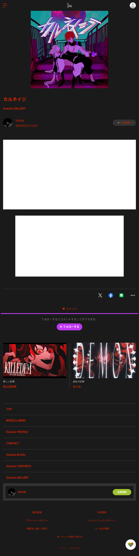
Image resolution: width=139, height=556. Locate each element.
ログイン (133, 5)
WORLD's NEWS (16, 420)
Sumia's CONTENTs (18, 466)
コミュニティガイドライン (102, 520)
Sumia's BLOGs (16, 454)
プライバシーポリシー (37, 520)
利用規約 (102, 512)
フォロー (124, 122)
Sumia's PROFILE (17, 431)
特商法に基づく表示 (37, 528)
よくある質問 (102, 528)
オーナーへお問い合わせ (69, 536)
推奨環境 (37, 512)
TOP (9, 409)
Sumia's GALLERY (14, 108)
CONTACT (12, 443)
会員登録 (122, 492)
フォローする (69, 326)
